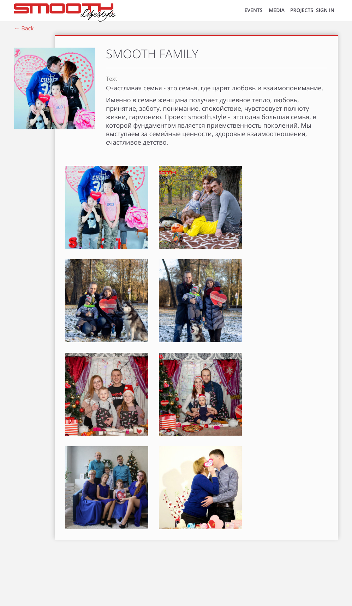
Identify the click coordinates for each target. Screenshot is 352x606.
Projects (301, 10)
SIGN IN (325, 10)
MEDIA (277, 10)
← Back (24, 28)
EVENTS (254, 10)
